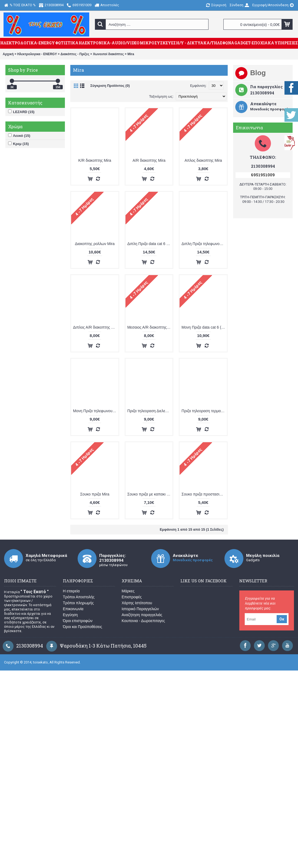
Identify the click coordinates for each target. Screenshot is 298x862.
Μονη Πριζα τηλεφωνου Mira (95, 411)
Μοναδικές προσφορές (193, 560)
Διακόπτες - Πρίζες (75, 54)
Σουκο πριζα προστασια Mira (204, 494)
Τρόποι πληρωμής (78, 603)
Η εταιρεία (71, 591)
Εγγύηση (70, 615)
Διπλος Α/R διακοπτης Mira (95, 327)
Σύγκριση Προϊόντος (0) (110, 86)
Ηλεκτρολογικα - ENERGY (37, 54)
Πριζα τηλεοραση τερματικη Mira (204, 411)
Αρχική (8, 54)
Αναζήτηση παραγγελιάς (142, 615)
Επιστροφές (132, 597)
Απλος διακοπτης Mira (203, 160)
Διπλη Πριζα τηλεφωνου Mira (204, 244)
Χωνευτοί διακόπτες (108, 54)
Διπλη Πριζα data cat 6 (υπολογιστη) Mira (150, 244)
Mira (130, 54)
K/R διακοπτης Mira (94, 160)
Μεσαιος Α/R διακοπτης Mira (150, 327)
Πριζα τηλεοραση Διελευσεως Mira (150, 411)
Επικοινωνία (73, 609)
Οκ (281, 619)
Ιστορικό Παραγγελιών (140, 609)
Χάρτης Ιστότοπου (137, 603)
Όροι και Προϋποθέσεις (82, 627)
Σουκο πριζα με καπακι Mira (150, 494)
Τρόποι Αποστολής (78, 597)
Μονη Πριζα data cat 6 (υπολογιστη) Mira (204, 327)
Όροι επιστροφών (77, 621)
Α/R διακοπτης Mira (149, 160)
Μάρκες (128, 591)
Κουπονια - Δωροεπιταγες (143, 621)
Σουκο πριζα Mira (94, 494)
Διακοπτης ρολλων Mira (95, 244)
